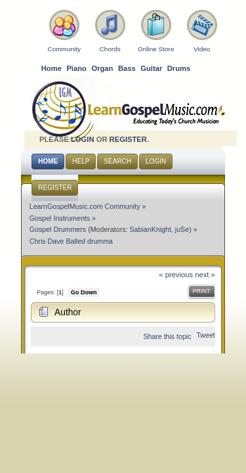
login (82, 139)
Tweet (205, 335)
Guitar (151, 68)
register (128, 139)
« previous (176, 275)
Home (51, 68)
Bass (127, 68)
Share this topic (167, 336)
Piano (76, 68)
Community (64, 49)
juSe (182, 229)
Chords (110, 49)
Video (202, 49)
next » (205, 275)
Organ (102, 68)
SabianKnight (150, 229)
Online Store (156, 49)
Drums (179, 68)
